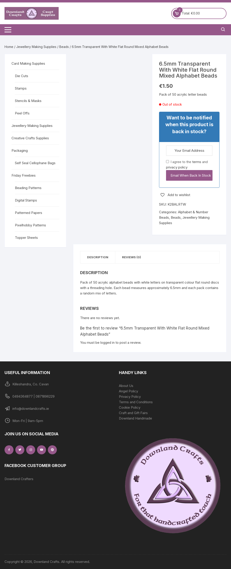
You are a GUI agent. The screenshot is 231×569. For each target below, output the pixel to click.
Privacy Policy (130, 396)
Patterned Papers (28, 213)
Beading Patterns (28, 188)
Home (9, 47)
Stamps (21, 88)
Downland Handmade (135, 418)
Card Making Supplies (28, 63)
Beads (64, 47)
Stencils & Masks (28, 101)
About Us (126, 386)
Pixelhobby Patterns (30, 225)
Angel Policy (128, 391)
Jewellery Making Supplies (36, 47)
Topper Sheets (26, 237)
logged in (107, 342)
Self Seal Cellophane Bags (35, 163)
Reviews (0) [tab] (131, 257)
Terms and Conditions (136, 402)
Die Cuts (21, 76)
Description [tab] (97, 257)
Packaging (20, 150)
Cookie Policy (129, 407)
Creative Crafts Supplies (30, 138)
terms (196, 162)
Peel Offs (22, 113)
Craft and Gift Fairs (133, 413)
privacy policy (176, 167)
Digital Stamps (26, 200)
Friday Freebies (24, 175)
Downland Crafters (19, 479)
